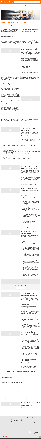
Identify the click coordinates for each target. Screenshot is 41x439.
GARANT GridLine (3, 424)
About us (2, 421)
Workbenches (23, 423)
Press (1, 422)
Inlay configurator (13, 423)
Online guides (13, 7)
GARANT (2, 423)
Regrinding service (13, 424)
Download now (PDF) (20, 287)
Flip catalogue (13, 419)
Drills (22, 420)
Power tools (23, 422)
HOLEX (2, 425)
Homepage (2, 7)
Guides (9, 7)
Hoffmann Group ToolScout (15, 420)
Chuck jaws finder (13, 421)
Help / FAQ (33, 421)
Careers (2, 419)
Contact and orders (34, 419)
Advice (32, 420)
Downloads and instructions (36, 422)
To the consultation (25, 410)
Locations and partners (4, 420)
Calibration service (14, 425)
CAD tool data (13, 422)
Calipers (22, 421)
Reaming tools (23, 419)
